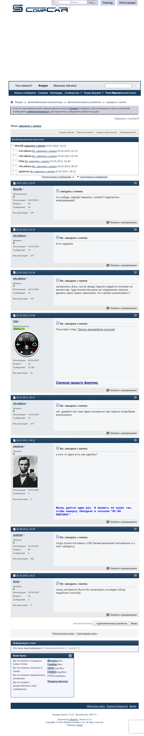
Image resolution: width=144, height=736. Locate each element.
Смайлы (52, 664)
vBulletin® (74, 719)
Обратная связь (96, 706)
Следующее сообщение (94, 176)
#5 (135, 397)
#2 (135, 229)
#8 (135, 575)
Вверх (134, 623)
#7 (135, 528)
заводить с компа (30, 126)
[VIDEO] (52, 672)
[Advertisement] (74, 48)
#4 (135, 315)
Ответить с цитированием (122, 222)
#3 (135, 272)
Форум (43, 85)
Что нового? (23, 85)
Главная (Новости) (117, 706)
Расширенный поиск (124, 92)
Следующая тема (87, 633)
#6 (135, 439)
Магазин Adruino (65, 85)
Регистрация (127, 2)
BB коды (52, 660)
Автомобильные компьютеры (45, 102)
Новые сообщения (25, 92)
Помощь (108, 2)
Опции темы (66, 132)
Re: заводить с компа (44, 150)
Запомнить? (63, 7)
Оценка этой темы (106, 132)
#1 (135, 182)
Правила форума (57, 681)
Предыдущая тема (63, 633)
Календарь (56, 92)
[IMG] (50, 668)
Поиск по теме (84, 132)
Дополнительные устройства (84, 102)
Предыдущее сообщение (56, 176)
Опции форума (92, 92)
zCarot (80, 725)
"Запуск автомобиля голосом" (96, 329)
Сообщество (72, 92)
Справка (43, 92)
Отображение (127, 132)
